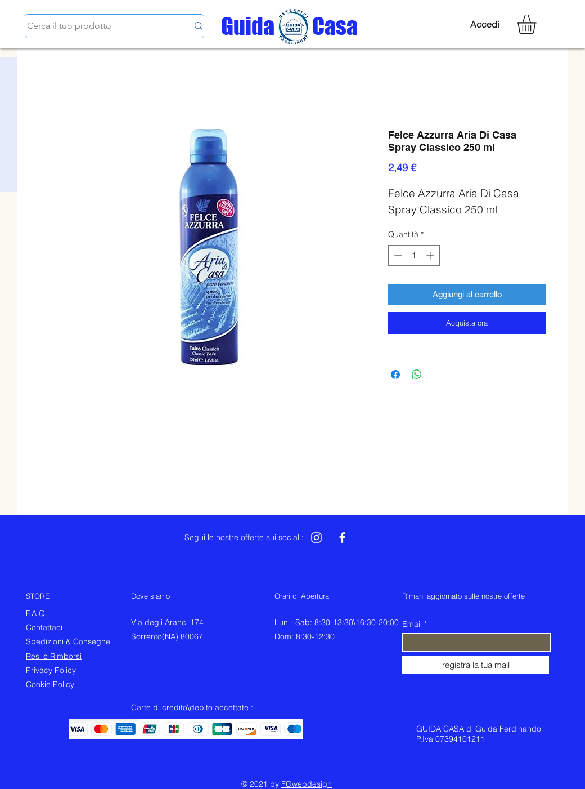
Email (412, 624)
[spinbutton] (414, 255)
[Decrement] (397, 255)
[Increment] (431, 255)
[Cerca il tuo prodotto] (99, 26)
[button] (538, 24)
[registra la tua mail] (475, 665)
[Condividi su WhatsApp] (417, 374)
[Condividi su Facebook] (395, 374)
